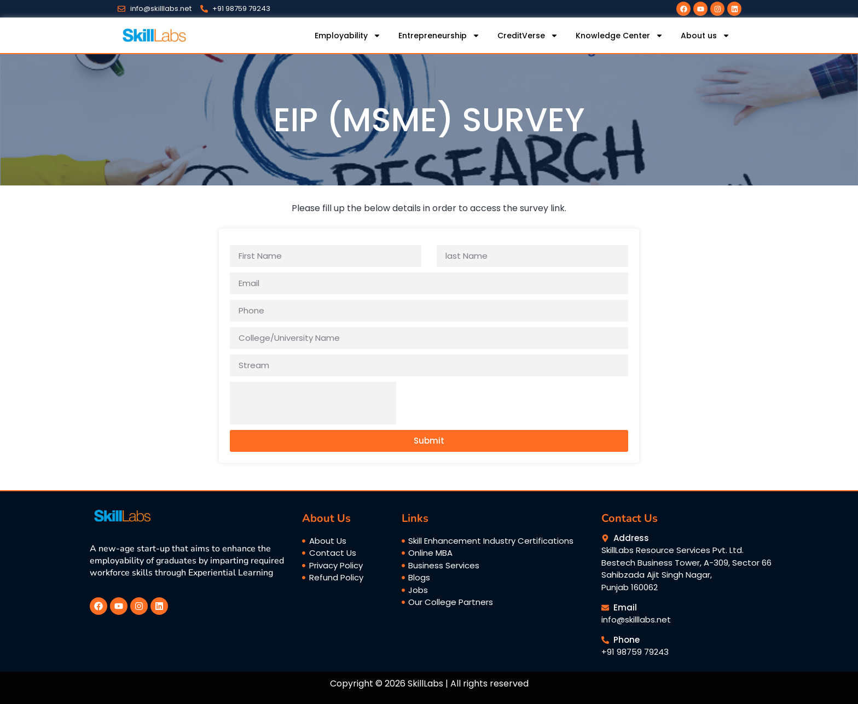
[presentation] (313, 403)
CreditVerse (527, 35)
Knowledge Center (619, 35)
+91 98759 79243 (635, 652)
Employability (348, 35)
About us (705, 35)
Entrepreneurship (439, 35)
